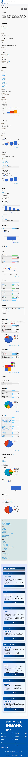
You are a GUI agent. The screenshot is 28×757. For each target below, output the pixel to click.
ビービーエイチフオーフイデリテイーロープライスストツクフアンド (6, 423)
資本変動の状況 (5, 535)
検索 (2, 742)
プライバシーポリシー (14, 752)
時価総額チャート (6, 558)
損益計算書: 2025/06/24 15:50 (14, 345)
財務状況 (4, 532)
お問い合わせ (7, 751)
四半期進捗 (4, 531)
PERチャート (5, 556)
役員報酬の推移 (16, 183)
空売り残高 (4, 542)
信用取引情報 (5, 544)
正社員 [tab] (6, 576)
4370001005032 (5, 27)
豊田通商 (4, 82)
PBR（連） (3, 287)
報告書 (16, 739)
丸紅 (3, 81)
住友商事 (4, 79)
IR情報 (3, 541)
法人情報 (21, 736)
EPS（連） (3, 296)
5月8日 (9, 308)
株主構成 (17, 411)
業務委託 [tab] (9, 576)
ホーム (2, 3)
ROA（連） (3, 293)
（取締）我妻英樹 (5, 162)
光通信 (3, 431)
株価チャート (17, 276)
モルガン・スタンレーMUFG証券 (7, 501)
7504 (2, 5)
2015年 (3, 228)
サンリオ (4, 86)
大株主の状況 (17, 450)
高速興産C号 (4, 433)
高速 (2, 458)
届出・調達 (7, 736)
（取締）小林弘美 (5, 165)
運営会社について (13, 751)
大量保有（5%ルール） (7, 524)
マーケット (7, 733)
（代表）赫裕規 (4, 161)
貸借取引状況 (5, 545)
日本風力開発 (4, 85)
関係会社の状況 (4, 219)
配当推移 (4, 536)
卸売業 (5, 3)
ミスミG (3, 87)
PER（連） (3, 284)
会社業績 (4, 529)
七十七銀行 (3, 435)
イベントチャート (6, 554)
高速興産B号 (4, 432)
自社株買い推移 (16, 242)
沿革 (2, 216)
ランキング (17, 742)
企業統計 (7, 739)
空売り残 (21, 733)
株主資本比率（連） (5, 300)
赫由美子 (3, 436)
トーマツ (3, 192)
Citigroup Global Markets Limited (7, 499)
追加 (25, 8)
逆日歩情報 (4, 548)
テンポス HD (4, 83)
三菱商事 (4, 75)
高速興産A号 (4, 464)
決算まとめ (4, 528)
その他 (16, 744)
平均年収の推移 (16, 147)
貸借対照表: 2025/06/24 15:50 (14, 372)
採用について (20, 751)
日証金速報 (4, 549)
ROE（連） (3, 290)
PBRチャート (5, 557)
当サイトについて (4, 747)
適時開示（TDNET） (6, 523)
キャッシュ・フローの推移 (7, 533)
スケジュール (3, 744)
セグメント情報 (5, 537)
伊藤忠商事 (4, 78)
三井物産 (4, 76)
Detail (14, 586)
